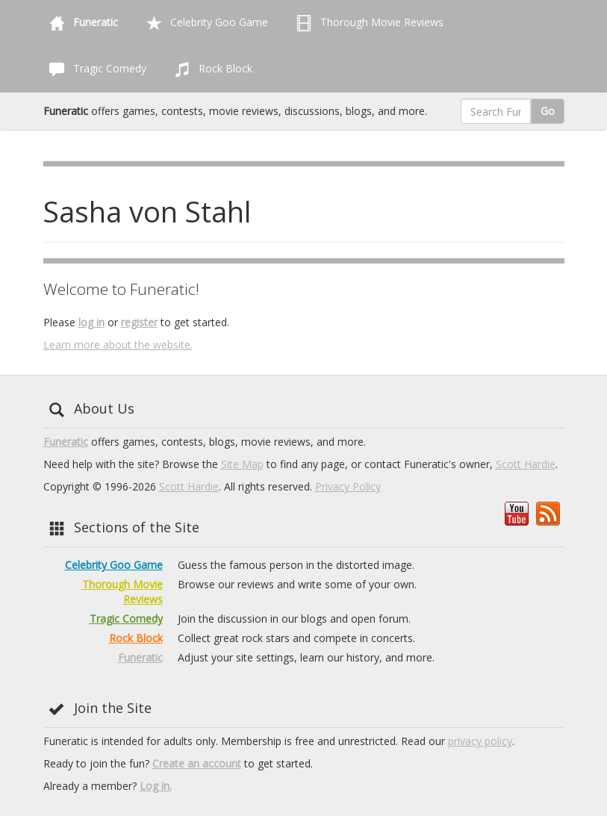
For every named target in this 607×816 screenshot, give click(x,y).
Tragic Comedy (94, 69)
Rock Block (210, 69)
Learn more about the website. (118, 344)
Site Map (242, 464)
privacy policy (480, 741)
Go (548, 111)
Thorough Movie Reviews (366, 23)
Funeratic (65, 442)
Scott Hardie (525, 464)
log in (91, 322)
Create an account (196, 763)
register (139, 322)
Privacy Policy (348, 486)
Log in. (156, 786)
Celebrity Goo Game (204, 23)
